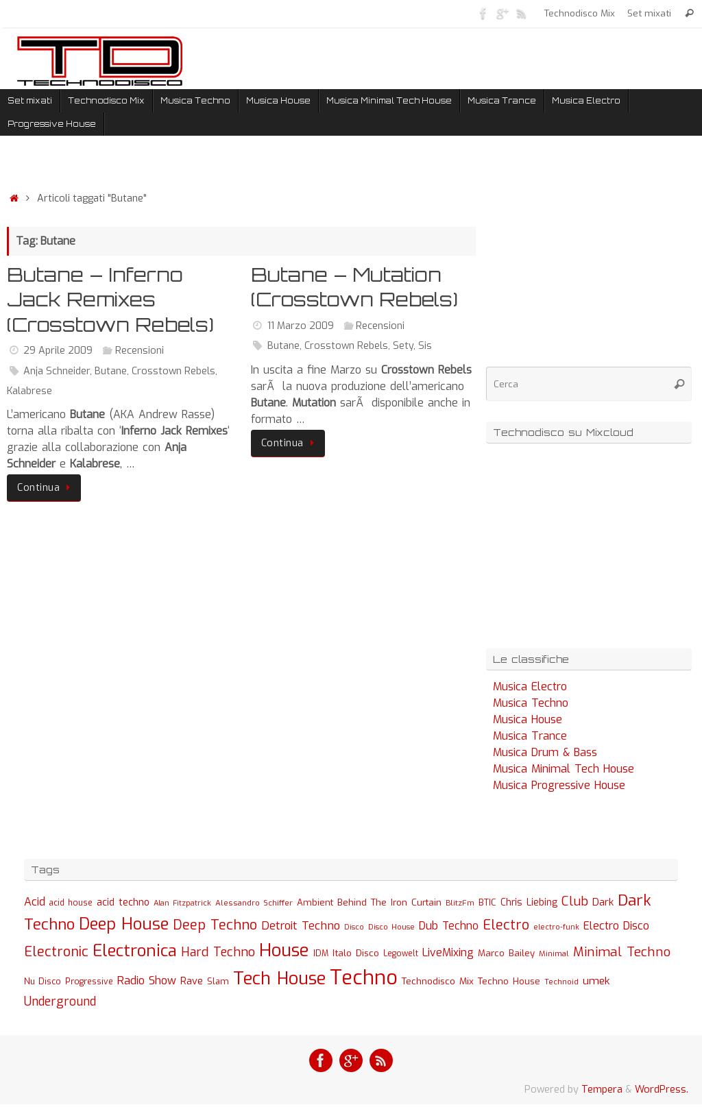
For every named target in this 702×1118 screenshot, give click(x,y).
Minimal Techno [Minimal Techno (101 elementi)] (621, 951)
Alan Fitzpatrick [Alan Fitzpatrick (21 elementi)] (182, 903)
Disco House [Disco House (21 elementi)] (391, 927)
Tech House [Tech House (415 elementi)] (279, 978)
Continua (46, 487)
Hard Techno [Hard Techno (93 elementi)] (218, 952)
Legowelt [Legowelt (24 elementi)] (400, 953)
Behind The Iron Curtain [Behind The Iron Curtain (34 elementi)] (389, 902)
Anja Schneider (56, 371)
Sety (403, 345)
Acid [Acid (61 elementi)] (34, 902)
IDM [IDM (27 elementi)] (320, 953)
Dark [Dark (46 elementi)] (603, 902)
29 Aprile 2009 (58, 350)
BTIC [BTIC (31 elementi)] (487, 902)
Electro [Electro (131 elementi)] (506, 925)
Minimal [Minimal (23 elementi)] (554, 953)
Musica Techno (530, 703)
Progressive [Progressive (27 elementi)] (89, 981)
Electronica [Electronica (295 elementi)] (135, 951)
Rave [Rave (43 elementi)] (191, 981)
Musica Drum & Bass (545, 752)
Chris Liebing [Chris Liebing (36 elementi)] (528, 902)
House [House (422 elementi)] (284, 950)
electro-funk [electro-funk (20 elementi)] (556, 927)
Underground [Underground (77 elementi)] (60, 1002)
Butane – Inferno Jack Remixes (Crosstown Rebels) (110, 300)
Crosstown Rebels (173, 371)
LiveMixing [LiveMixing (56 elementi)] (448, 952)
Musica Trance (530, 736)
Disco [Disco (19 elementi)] (354, 927)
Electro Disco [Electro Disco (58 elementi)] (616, 926)
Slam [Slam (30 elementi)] (218, 981)
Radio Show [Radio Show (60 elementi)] (146, 980)
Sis (425, 345)
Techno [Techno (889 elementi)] (364, 977)
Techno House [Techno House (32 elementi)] (509, 981)
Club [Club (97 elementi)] (574, 901)
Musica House (527, 719)
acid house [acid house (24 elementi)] (71, 902)
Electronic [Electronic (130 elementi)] (56, 952)
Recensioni (139, 350)
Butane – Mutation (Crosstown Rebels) (354, 287)
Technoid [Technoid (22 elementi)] (561, 982)
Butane (111, 371)
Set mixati (649, 13)
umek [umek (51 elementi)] (596, 981)
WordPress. (661, 1089)
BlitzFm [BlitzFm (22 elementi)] (460, 903)
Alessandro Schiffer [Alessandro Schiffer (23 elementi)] (254, 902)
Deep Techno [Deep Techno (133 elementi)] (215, 925)
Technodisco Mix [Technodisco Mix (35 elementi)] (438, 981)
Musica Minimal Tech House (563, 769)
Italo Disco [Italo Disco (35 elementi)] (355, 953)
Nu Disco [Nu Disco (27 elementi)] (42, 981)
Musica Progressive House (559, 785)
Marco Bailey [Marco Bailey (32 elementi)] (506, 953)
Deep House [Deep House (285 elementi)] (124, 924)
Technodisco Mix (579, 13)
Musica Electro (530, 686)
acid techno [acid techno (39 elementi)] (123, 902)
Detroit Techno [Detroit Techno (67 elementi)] (300, 925)
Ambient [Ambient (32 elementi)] (315, 902)
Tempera (601, 1089)
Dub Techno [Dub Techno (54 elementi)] (449, 926)
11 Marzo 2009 (300, 325)
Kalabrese (29, 391)
